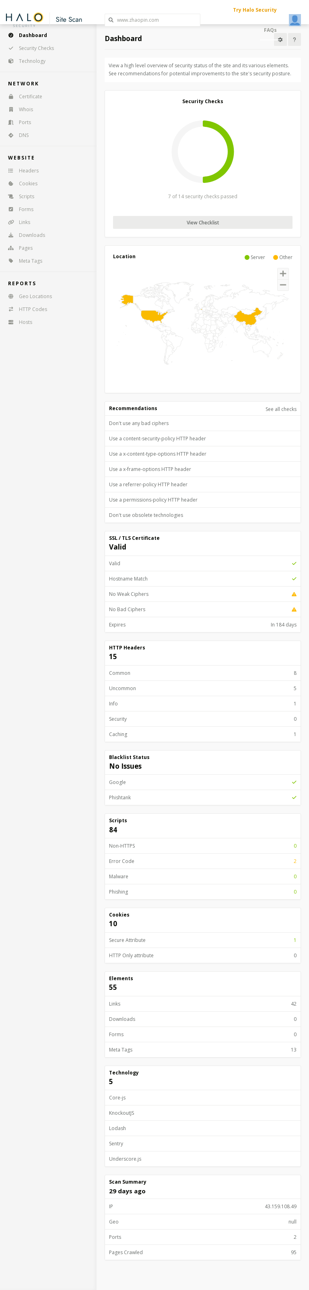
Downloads (24, 235)
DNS (16, 135)
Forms (18, 209)
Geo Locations (27, 296)
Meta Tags (22, 260)
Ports (17, 122)
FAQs (270, 30)
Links (16, 222)
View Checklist (203, 222)
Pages (18, 248)
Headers (21, 170)
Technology (24, 61)
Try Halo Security (255, 9)
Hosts (17, 322)
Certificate (22, 96)
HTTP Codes (25, 309)
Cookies (20, 183)
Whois (18, 109)
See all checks (281, 409)
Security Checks (28, 48)
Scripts (18, 196)
